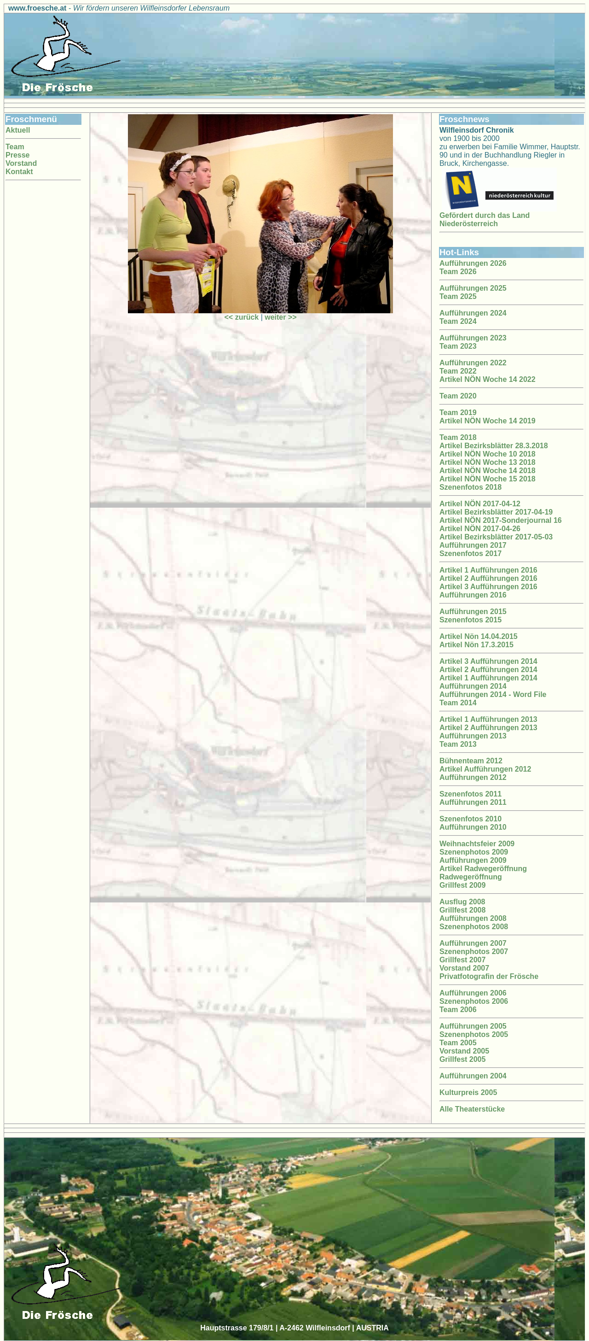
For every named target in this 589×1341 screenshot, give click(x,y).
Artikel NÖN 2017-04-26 (479, 529)
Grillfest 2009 (462, 885)
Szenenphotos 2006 (473, 1001)
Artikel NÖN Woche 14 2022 (487, 379)
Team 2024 (458, 321)
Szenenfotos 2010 (470, 819)
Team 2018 (458, 437)
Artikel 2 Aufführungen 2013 (488, 728)
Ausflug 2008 (462, 902)
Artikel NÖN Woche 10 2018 (487, 454)
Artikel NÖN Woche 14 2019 (487, 421)
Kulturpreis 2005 (468, 1092)
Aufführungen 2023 (473, 338)
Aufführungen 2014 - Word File (493, 694)
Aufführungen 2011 (473, 802)
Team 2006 (458, 1009)
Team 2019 (458, 412)
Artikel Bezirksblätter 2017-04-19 (496, 512)
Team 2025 (458, 296)
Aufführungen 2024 (473, 313)
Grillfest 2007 (462, 960)
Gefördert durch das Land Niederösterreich (484, 219)
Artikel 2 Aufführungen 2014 (488, 669)
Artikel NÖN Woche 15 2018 (487, 479)
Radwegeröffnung (470, 877)
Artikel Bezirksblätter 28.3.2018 (493, 446)
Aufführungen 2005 (473, 1026)
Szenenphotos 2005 (473, 1034)
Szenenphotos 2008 (473, 927)
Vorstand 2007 (464, 968)
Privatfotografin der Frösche (488, 976)
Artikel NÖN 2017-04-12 (479, 504)
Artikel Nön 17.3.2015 (476, 645)
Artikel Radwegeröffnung (483, 869)
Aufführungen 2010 (473, 827)
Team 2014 (458, 703)
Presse (18, 155)
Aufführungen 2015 (473, 611)
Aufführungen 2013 (473, 736)
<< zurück (242, 317)
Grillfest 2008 (462, 910)
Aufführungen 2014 (473, 686)
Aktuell (18, 130)
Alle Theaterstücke (472, 1109)
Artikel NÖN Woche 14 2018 (487, 470)
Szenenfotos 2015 (470, 620)
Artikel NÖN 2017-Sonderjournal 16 (500, 520)
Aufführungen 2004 (473, 1076)
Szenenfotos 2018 (470, 487)
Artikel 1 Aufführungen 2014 (488, 678)
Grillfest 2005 (462, 1059)
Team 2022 (458, 371)
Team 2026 (458, 271)
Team (15, 147)
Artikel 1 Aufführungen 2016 (488, 570)
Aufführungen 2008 (473, 918)
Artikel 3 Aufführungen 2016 (488, 587)
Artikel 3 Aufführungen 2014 (488, 661)
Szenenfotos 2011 (470, 794)
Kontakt (19, 172)
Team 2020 (458, 396)
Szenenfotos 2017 (470, 553)
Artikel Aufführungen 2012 (485, 769)
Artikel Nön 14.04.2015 (478, 636)
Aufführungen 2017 (473, 545)
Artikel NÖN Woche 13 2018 (487, 462)
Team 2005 (458, 1043)
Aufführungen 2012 (473, 777)
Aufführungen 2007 (473, 943)
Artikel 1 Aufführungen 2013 (488, 719)
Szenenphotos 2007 (473, 951)
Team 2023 (458, 346)
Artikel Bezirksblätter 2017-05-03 (496, 537)
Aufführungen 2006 (473, 993)
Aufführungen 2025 (473, 288)
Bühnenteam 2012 (470, 761)
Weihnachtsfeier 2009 (476, 844)
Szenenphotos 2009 (473, 852)
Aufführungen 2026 (473, 263)
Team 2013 (458, 744)
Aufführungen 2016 (473, 595)
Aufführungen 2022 (473, 363)
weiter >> (280, 317)
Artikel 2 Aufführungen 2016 (488, 578)
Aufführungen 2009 (473, 860)
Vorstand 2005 (464, 1051)
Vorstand (21, 163)
